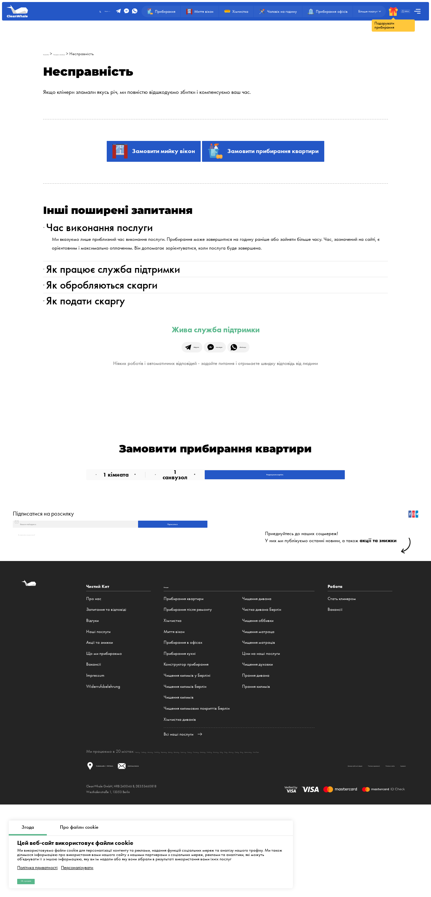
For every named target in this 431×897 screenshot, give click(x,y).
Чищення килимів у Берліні (187, 758)
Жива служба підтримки (216, 375)
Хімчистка (172, 703)
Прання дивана (255, 758)
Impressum (95, 758)
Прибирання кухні (180, 736)
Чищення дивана (256, 681)
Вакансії (93, 747)
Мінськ (369, 834)
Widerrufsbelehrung (103, 769)
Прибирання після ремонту (188, 692)
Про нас (93, 681)
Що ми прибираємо (104, 736)
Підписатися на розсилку (43, 582)
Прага (383, 834)
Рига (357, 834)
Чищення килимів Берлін (185, 769)
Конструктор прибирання (186, 747)
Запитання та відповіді (106, 692)
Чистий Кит (53, 53)
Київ (348, 834)
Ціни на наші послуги (261, 736)
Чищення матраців (258, 725)
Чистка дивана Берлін (261, 692)
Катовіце (301, 834)
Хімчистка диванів (180, 802)
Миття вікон (174, 714)
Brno (395, 834)
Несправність (120, 53)
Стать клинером (342, 681)
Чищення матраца (258, 714)
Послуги (172, 669)
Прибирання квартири (183, 681)
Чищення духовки (257, 747)
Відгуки (92, 703)
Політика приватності (37, 860)
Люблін (318, 834)
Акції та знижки (99, 725)
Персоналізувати (77, 860)
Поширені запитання (85, 53)
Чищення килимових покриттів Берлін (197, 791)
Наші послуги (98, 714)
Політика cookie (351, 856)
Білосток (334, 834)
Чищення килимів (179, 780)
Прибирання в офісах (183, 725)
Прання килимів (256, 769)
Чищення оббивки (257, 703)
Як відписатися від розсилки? (43, 616)
